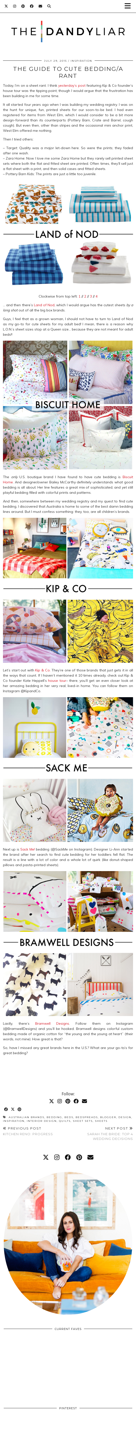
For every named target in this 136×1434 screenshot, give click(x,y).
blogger (108, 1117)
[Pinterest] (23, 6)
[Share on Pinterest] (19, 1109)
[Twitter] (6, 6)
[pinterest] (79, 1157)
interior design (42, 1121)
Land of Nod (44, 305)
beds (68, 1117)
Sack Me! (27, 849)
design (124, 1117)
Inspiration (81, 60)
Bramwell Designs (52, 1023)
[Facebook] (32, 6)
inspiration (14, 1121)
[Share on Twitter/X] (13, 1109)
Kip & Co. (42, 670)
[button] (129, 6)
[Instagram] (14, 6)
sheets (101, 1121)
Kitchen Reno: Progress (28, 1131)
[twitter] (46, 1157)
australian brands (26, 1117)
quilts (65, 1121)
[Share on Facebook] (6, 1109)
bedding (54, 1117)
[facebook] (68, 1157)
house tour (57, 680)
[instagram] (56, 1157)
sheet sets (83, 1121)
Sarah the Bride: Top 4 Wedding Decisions (100, 1133)
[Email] (40, 6)
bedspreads (87, 1117)
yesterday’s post (71, 85)
